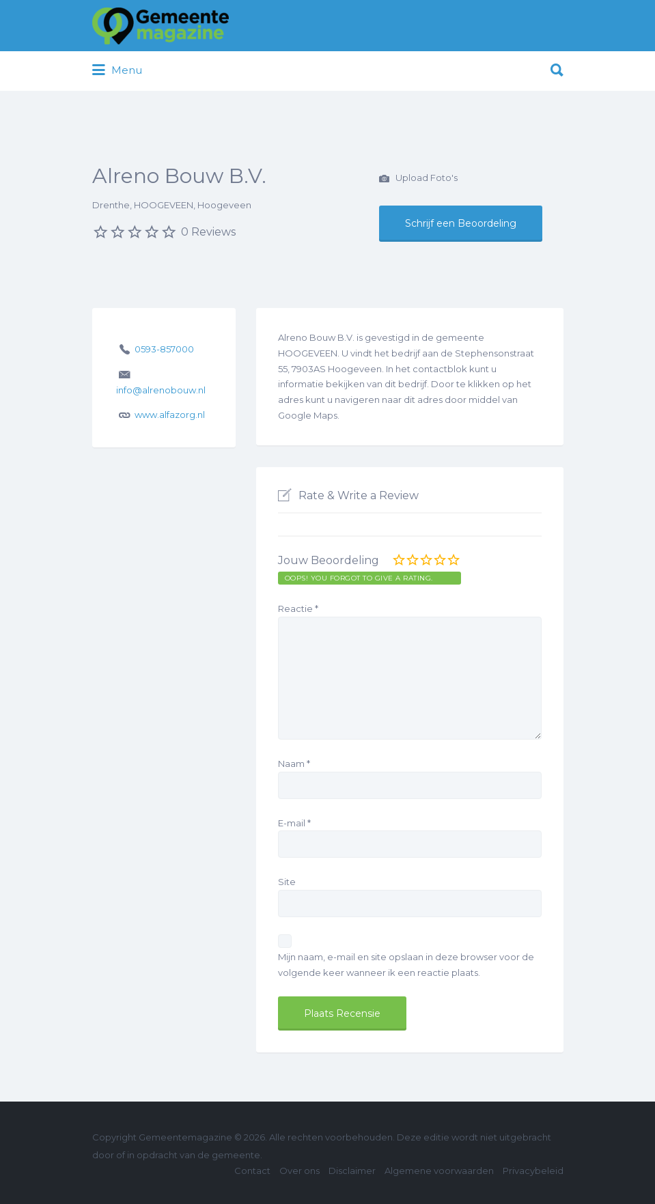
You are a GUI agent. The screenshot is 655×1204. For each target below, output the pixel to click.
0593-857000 (164, 349)
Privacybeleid (533, 1170)
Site (287, 881)
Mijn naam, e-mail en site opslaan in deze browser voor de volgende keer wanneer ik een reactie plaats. (406, 964)
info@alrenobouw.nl (161, 389)
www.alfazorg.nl (170, 414)
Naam (294, 763)
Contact (252, 1170)
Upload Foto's (418, 179)
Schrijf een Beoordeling (460, 223)
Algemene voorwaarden (439, 1170)
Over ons (299, 1170)
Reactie (298, 608)
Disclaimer (352, 1170)
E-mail (294, 822)
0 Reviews (208, 231)
